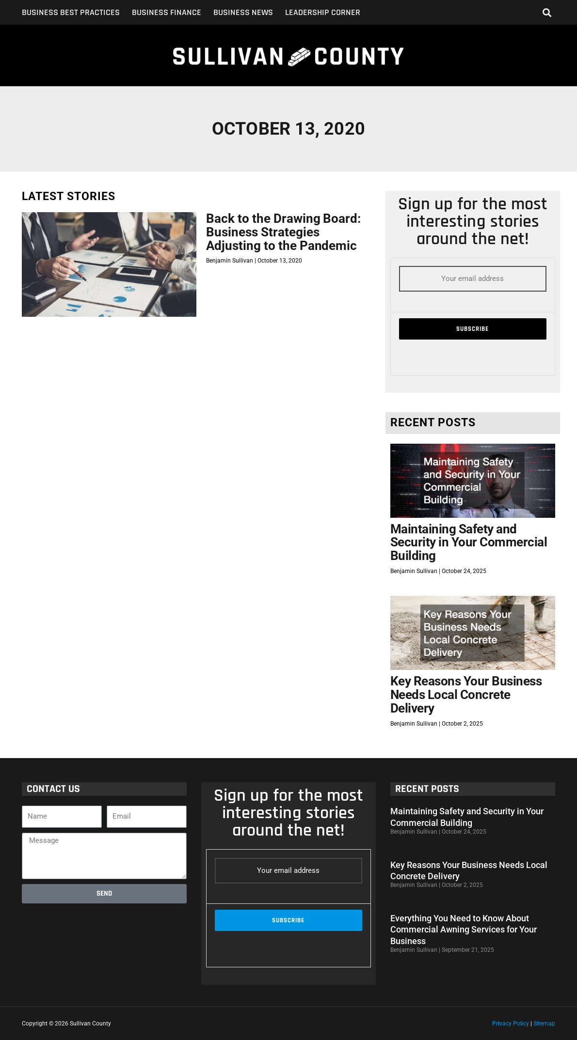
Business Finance (166, 12)
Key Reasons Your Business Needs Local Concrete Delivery (466, 694)
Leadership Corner (322, 12)
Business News (243, 12)
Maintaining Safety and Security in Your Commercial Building (468, 542)
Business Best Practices (71, 12)
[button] (547, 12)
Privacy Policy (510, 1023)
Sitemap (544, 1023)
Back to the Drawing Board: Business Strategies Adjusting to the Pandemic (283, 231)
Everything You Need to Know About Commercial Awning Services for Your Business (463, 929)
